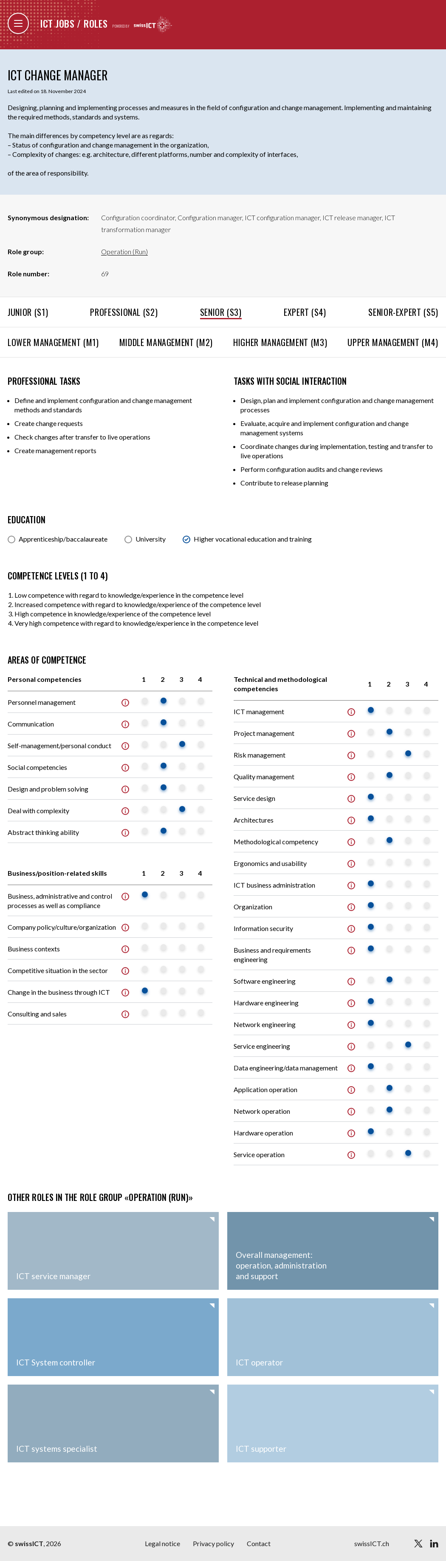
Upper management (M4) (392, 342)
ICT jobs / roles (73, 23)
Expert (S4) (305, 312)
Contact (259, 1543)
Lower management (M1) (53, 342)
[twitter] (418, 1543)
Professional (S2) (124, 312)
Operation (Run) (124, 251)
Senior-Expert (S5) (403, 312)
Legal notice (162, 1543)
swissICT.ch (371, 1543)
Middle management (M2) (166, 342)
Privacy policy (213, 1543)
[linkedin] (434, 1543)
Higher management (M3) (280, 342)
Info (125, 703)
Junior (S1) (28, 312)
